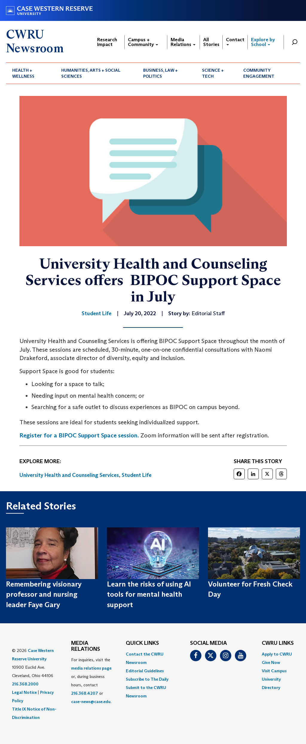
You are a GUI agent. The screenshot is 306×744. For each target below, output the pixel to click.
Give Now (271, 662)
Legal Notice (24, 692)
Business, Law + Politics (160, 73)
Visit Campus (274, 670)
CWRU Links (278, 643)
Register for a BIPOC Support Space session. (79, 435)
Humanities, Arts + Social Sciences (90, 73)
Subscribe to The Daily (147, 679)
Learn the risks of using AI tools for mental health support (149, 594)
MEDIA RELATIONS (85, 646)
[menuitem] (30, 73)
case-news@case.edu (91, 701)
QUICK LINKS (142, 643)
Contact (235, 41)
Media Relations (183, 42)
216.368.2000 (25, 684)
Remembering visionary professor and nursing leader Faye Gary (44, 594)
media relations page (91, 668)
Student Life (137, 475)
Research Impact (107, 42)
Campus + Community (143, 42)
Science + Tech (213, 73)
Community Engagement (258, 73)
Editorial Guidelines (145, 670)
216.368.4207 (84, 693)
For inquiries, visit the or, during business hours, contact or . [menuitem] (91, 680)
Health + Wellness (23, 73)
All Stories (211, 42)
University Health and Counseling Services (69, 475)
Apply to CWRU (277, 654)
